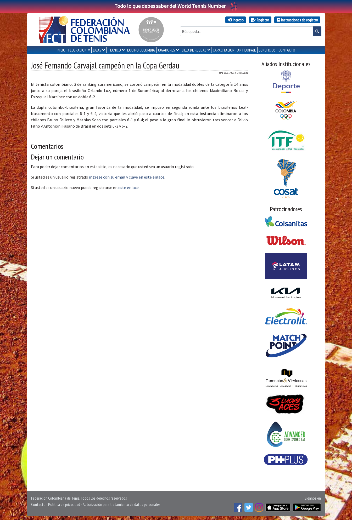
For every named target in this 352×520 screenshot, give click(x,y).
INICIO (61, 50)
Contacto (38, 504)
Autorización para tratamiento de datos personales (121, 504)
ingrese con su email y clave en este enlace (126, 177)
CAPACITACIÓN (223, 50)
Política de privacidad (64, 504)
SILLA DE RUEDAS (194, 50)
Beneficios (267, 50)
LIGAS (97, 50)
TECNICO (114, 50)
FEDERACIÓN (77, 50)
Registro (260, 19)
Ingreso (236, 19)
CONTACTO (286, 50)
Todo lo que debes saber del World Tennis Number (176, 6)
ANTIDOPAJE (246, 50)
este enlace (128, 187)
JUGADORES (166, 50)
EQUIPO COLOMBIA (141, 50)
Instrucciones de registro (297, 19)
